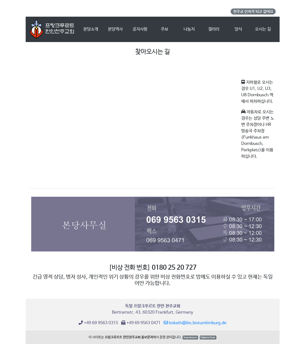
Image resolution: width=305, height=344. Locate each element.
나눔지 (189, 29)
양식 (238, 29)
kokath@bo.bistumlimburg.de (195, 322)
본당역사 (115, 29)
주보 (164, 29)
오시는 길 (263, 29)
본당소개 (93, 29)
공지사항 (140, 29)
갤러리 (213, 29)
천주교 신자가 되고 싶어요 (253, 11)
